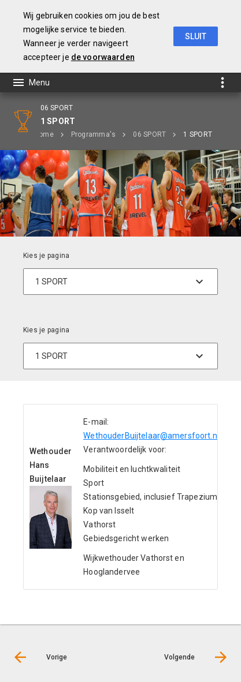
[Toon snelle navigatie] (222, 82)
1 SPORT (197, 134)
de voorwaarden (103, 57)
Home (44, 134)
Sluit (195, 36)
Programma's (93, 134)
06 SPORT (149, 134)
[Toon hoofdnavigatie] (30, 82)
